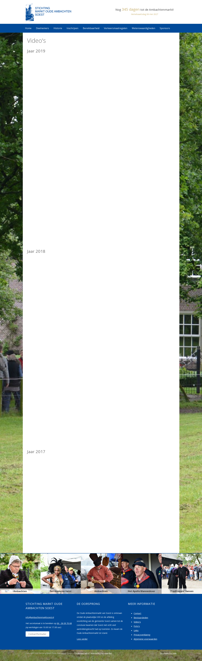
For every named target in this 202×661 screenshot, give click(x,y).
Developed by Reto (168, 653)
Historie (58, 28)
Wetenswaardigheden (143, 28)
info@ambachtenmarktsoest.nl (40, 617)
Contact (137, 613)
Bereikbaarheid (91, 28)
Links (136, 630)
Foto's (137, 626)
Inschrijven (72, 28)
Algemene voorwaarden (145, 638)
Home (28, 28)
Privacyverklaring (142, 634)
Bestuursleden (141, 617)
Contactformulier (37, 634)
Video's (137, 621)
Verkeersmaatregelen (115, 28)
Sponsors (165, 28)
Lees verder (82, 639)
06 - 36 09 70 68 (64, 623)
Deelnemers (42, 28)
